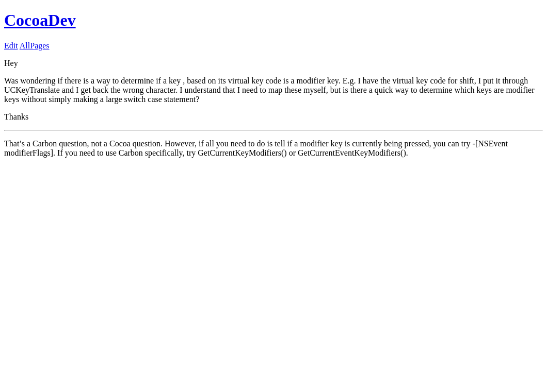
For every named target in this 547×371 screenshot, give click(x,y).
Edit (11, 45)
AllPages (35, 45)
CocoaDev (40, 20)
